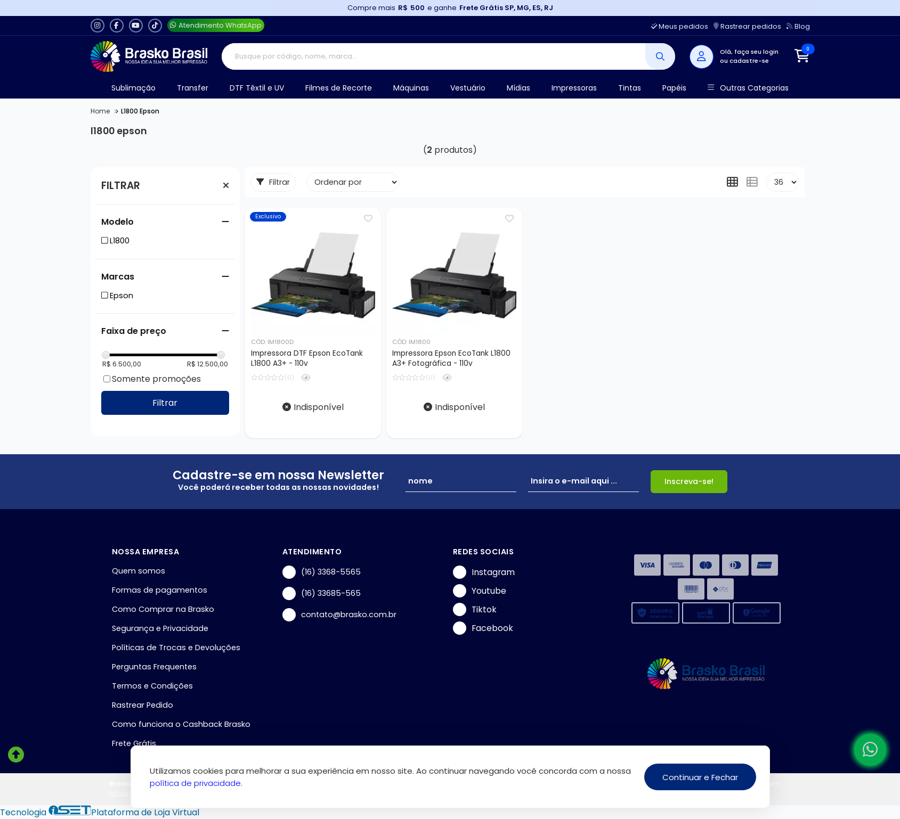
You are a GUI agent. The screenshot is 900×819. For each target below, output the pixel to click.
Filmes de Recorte (338, 88)
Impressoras (574, 88)
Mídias (518, 88)
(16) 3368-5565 (321, 572)
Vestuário (467, 88)
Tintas (629, 88)
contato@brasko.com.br (339, 614)
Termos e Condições (152, 686)
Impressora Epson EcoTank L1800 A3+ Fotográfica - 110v (451, 358)
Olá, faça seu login (749, 51)
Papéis (674, 88)
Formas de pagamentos (159, 590)
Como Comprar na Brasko (163, 609)
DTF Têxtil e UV (257, 88)
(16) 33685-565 (321, 593)
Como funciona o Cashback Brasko (181, 724)
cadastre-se (749, 60)
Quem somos (138, 571)
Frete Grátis (134, 743)
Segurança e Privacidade (160, 628)
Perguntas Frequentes (154, 666)
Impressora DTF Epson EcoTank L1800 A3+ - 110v (307, 358)
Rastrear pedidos (747, 26)
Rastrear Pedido (142, 705)
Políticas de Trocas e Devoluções (176, 647)
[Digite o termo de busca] (433, 56)
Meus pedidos (679, 26)
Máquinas (411, 88)
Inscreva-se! (688, 481)
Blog (798, 26)
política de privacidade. (196, 783)
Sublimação (133, 88)
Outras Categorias (748, 88)
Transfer (192, 88)
